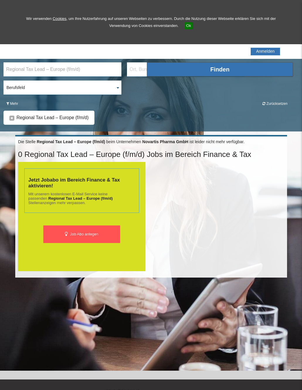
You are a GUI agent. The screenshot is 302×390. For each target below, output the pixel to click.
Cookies (60, 18)
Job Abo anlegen (82, 234)
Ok (188, 25)
